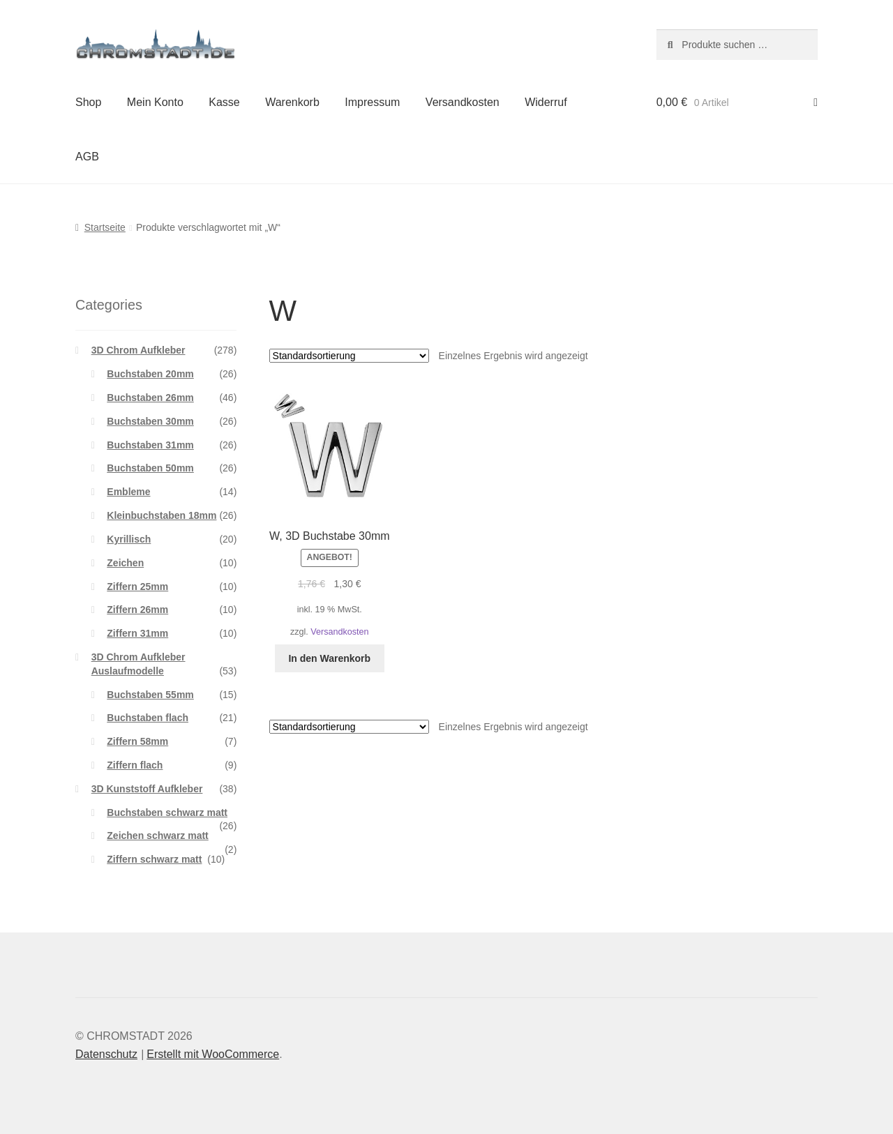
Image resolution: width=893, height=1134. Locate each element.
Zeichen (125, 562)
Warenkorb (292, 102)
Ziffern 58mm (137, 741)
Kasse (224, 102)
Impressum (372, 102)
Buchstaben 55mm (150, 694)
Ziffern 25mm (137, 586)
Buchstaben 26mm (150, 397)
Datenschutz (106, 1054)
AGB (87, 156)
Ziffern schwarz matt (154, 859)
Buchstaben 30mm (150, 421)
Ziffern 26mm (137, 609)
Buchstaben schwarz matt (167, 812)
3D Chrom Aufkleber (138, 350)
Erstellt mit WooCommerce (213, 1054)
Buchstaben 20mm (150, 373)
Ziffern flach (135, 765)
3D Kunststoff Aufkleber (147, 788)
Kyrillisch (129, 539)
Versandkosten (463, 102)
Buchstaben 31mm (150, 445)
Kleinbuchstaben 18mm (161, 515)
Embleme (128, 491)
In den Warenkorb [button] (329, 658)
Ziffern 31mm (137, 633)
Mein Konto (155, 102)
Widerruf (545, 102)
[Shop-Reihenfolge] (349, 356)
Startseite (105, 227)
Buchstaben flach (147, 717)
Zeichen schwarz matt (158, 835)
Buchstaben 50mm (150, 468)
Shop (88, 102)
